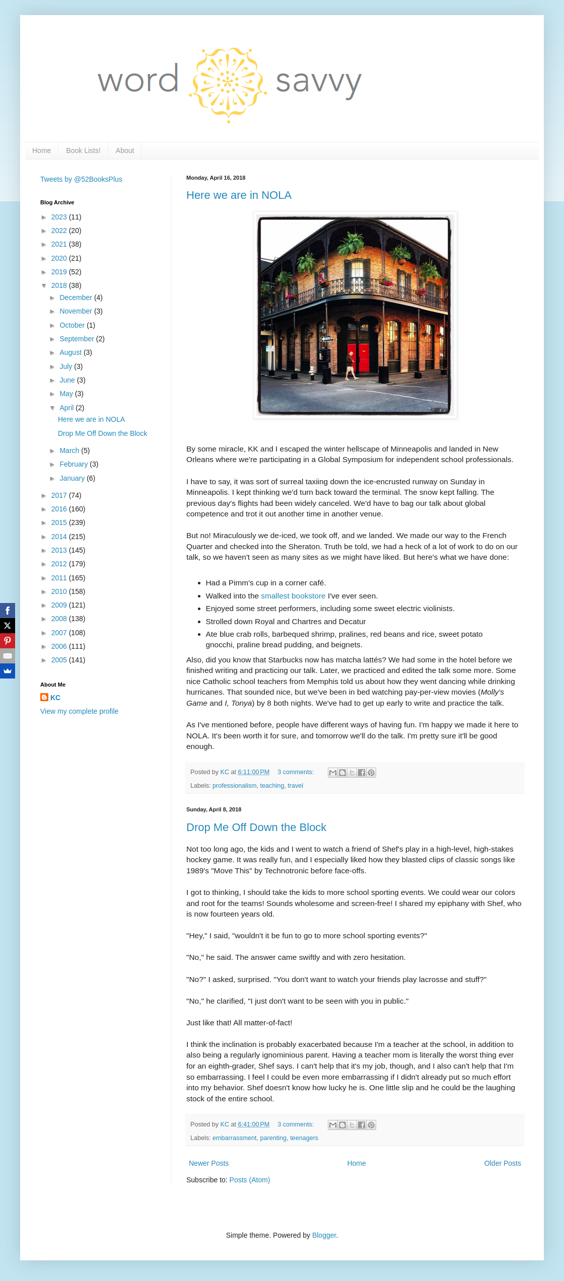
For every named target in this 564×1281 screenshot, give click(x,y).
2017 (60, 495)
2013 (60, 550)
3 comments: (296, 772)
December (76, 297)
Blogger (324, 1235)
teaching (272, 785)
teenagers (304, 1138)
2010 (60, 591)
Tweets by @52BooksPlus (81, 179)
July (66, 366)
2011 (60, 578)
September (77, 339)
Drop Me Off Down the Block (256, 827)
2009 (60, 605)
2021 (60, 244)
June (68, 380)
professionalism (235, 785)
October (73, 325)
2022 (60, 231)
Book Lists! (83, 150)
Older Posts (502, 1163)
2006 (60, 646)
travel (295, 785)
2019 (60, 272)
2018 (60, 285)
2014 (60, 537)
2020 (60, 258)
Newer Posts (209, 1163)
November (76, 311)
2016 (60, 509)
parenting (273, 1138)
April (67, 408)
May (67, 394)
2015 (60, 522)
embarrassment (235, 1138)
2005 (60, 660)
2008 (60, 619)
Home (41, 150)
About (125, 150)
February (74, 464)
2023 (60, 217)
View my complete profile (79, 711)
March (70, 450)
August (71, 352)
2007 (60, 633)
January (73, 478)
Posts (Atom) (250, 1180)
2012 (60, 564)
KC (55, 698)
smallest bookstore (293, 595)
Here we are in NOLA (239, 195)
